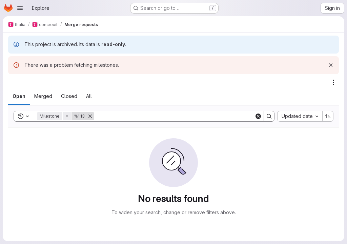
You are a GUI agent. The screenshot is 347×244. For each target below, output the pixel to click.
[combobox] (299, 116)
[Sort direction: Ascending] (328, 116)
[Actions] (333, 82)
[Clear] (258, 116)
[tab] (19, 96)
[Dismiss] (331, 65)
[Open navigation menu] (20, 8)
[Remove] (90, 116)
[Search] (174, 116)
